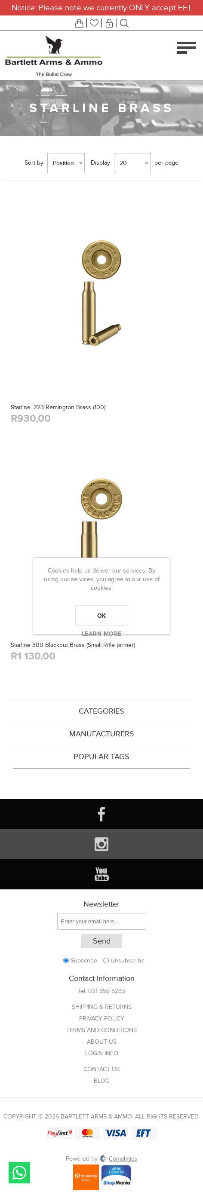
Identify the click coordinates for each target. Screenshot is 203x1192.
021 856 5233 (106, 991)
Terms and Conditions (101, 1030)
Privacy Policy (101, 1018)
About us (102, 1041)
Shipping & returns (102, 1007)
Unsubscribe (128, 960)
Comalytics (118, 1158)
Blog (102, 1081)
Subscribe (84, 960)
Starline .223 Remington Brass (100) (58, 407)
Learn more (102, 633)
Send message (19, 1172)
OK (101, 615)
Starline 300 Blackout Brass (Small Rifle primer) (73, 645)
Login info (101, 1053)
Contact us (101, 1069)
